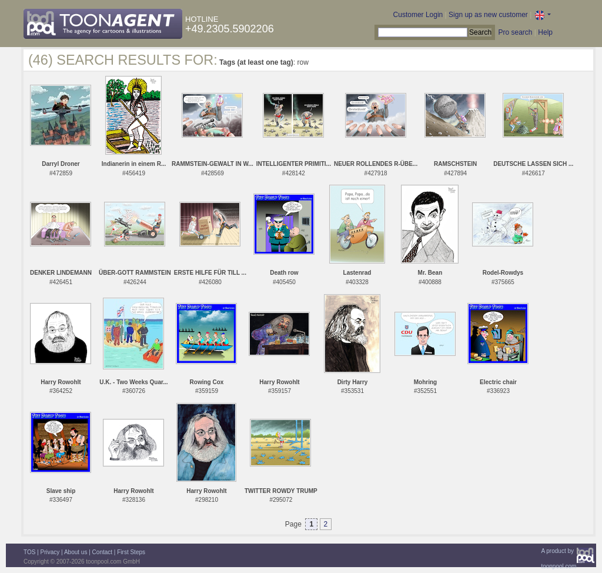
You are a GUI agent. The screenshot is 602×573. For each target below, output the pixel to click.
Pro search (515, 32)
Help (545, 32)
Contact (102, 552)
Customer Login (418, 15)
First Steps (131, 552)
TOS (29, 552)
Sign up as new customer (488, 15)
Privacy (50, 552)
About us (75, 552)
